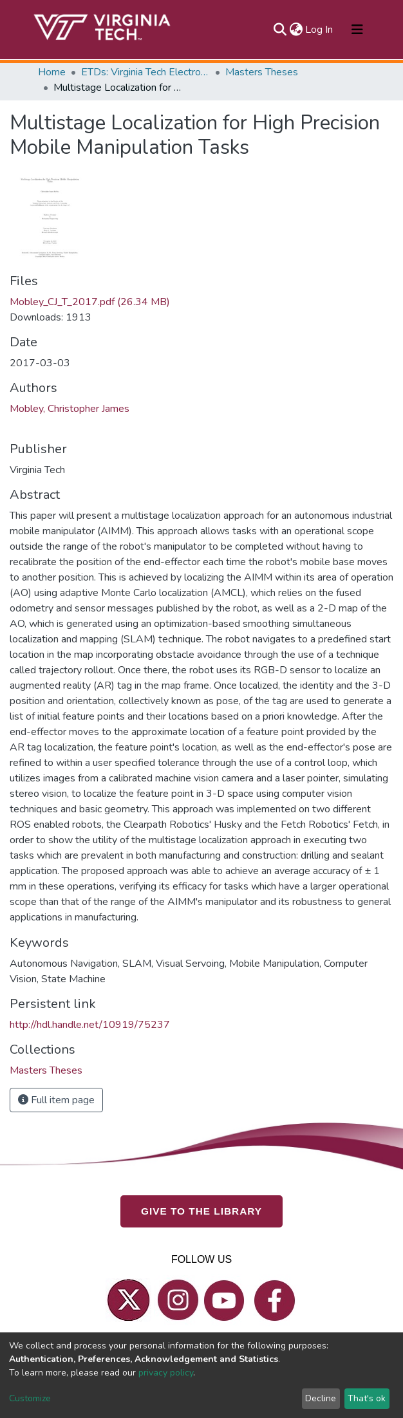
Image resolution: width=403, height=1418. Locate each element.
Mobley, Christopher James (69, 409)
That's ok (367, 1398)
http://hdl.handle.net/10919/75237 (90, 1025)
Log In (319, 30)
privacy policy (165, 1373)
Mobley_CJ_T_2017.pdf (90, 302)
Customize (30, 1398)
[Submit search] (280, 29)
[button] (296, 29)
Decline (320, 1398)
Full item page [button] (56, 1100)
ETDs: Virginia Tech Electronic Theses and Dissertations (145, 72)
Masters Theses (261, 72)
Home (52, 72)
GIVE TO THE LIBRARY (201, 1211)
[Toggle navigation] (357, 29)
